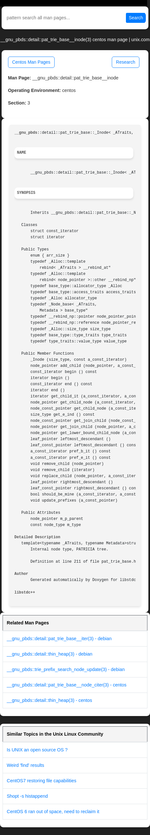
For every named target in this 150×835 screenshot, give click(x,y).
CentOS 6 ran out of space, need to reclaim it (53, 811)
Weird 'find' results (25, 765)
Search (136, 17)
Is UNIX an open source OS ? (37, 749)
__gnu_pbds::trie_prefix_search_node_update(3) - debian (66, 669)
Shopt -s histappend (27, 796)
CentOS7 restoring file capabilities (41, 780)
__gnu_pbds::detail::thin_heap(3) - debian (49, 654)
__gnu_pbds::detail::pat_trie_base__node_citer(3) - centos (67, 684)
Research (125, 62)
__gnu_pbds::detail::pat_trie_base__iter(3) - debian (59, 638)
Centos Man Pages (31, 62)
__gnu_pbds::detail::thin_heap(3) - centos (49, 700)
